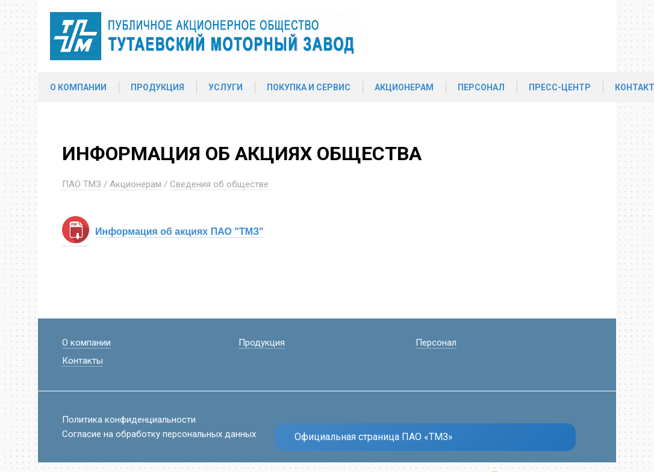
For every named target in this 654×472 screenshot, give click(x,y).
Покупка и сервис (308, 87)
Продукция (157, 87)
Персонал (481, 87)
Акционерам (404, 87)
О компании (78, 87)
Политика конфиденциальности (129, 419)
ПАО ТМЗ (81, 184)
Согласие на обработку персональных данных (159, 434)
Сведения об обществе (219, 184)
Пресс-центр (560, 87)
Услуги (225, 87)
